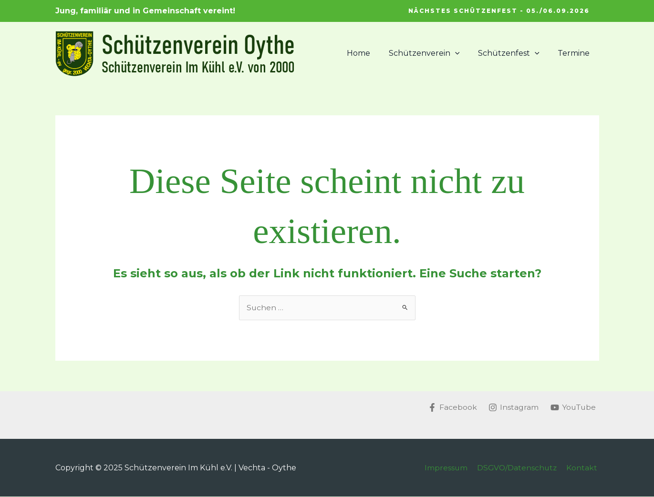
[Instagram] (512, 407)
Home (369, 53)
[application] (462, 53)
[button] (499, 11)
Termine (576, 53)
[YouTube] (572, 407)
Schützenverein (431, 53)
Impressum (449, 467)
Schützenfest (513, 53)
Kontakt (583, 467)
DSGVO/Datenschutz (520, 467)
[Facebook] (450, 407)
